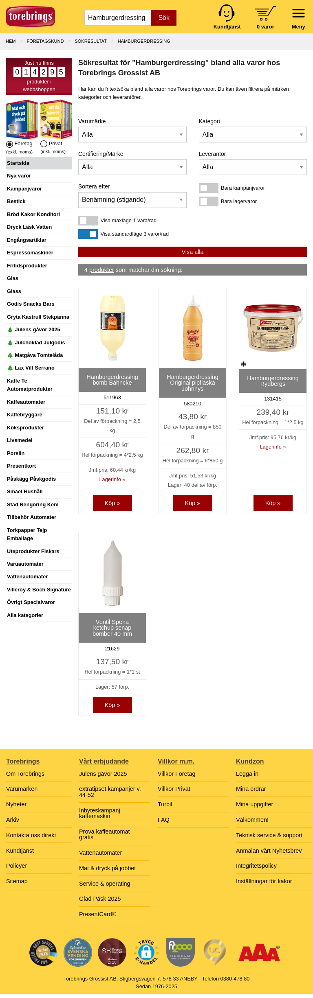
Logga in (247, 773)
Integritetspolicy (256, 865)
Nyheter (16, 804)
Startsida (18, 163)
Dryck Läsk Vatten (29, 227)
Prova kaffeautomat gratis (104, 834)
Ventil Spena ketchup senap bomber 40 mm (112, 628)
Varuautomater (25, 564)
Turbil (165, 804)
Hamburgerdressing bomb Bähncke (112, 380)
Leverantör (212, 154)
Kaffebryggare (24, 414)
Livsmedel (20, 440)
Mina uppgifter (254, 804)
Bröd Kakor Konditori (33, 214)
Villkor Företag (177, 773)
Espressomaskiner (30, 253)
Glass (14, 291)
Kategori (209, 121)
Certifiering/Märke (100, 154)
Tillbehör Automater (31, 517)
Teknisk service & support (269, 835)
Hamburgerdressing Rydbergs (272, 381)
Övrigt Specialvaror (31, 602)
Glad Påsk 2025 (100, 898)
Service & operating (104, 883)
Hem (10, 41)
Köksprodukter (25, 428)
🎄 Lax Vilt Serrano (31, 368)
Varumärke (92, 121)
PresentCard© (97, 914)
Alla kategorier (25, 615)
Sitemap (17, 881)
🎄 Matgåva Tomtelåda (35, 355)
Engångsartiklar (26, 240)
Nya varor (19, 176)
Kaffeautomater (26, 402)
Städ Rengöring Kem (33, 504)
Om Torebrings (25, 773)
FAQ (164, 819)
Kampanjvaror (24, 189)
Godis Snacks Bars (31, 304)
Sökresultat (90, 41)
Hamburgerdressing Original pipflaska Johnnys (192, 383)
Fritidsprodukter (27, 266)
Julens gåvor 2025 (103, 773)
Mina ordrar (251, 789)
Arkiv (12, 819)
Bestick (16, 201)
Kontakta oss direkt (31, 835)
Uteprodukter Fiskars (33, 551)
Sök (164, 17)
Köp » (112, 503)
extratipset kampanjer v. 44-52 (110, 792)
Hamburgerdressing (144, 41)
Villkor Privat (174, 789)
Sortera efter (94, 186)
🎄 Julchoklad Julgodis (36, 342)
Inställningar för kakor (264, 881)
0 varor (265, 27)
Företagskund (45, 41)
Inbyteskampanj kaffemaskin (99, 813)
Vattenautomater (27, 576)
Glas (12, 278)
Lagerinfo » (112, 479)
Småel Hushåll (24, 491)
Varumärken (21, 789)
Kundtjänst (20, 850)
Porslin (15, 453)
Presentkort (21, 466)
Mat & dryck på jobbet (107, 868)
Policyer (16, 865)
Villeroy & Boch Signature (39, 590)
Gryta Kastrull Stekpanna (38, 317)
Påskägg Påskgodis (31, 479)
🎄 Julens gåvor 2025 (33, 329)
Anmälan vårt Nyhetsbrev (269, 850)
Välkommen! (252, 819)
